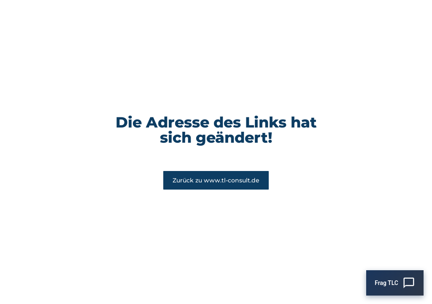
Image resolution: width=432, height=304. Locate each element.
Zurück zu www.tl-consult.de (216, 180)
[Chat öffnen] (395, 283)
